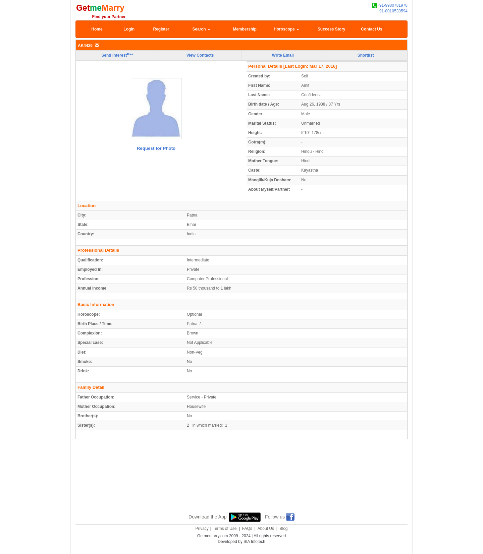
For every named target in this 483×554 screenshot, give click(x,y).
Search (201, 29)
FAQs (247, 528)
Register (161, 29)
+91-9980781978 (390, 5)
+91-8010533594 (392, 11)
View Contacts (200, 55)
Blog (283, 528)
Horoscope (286, 29)
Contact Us (371, 29)
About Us (266, 528)
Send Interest (117, 55)
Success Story (331, 29)
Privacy (201, 528)
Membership (245, 29)
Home (96, 29)
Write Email (283, 55)
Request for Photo (156, 148)
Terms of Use (225, 528)
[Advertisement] (241, 483)
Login (129, 29)
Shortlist (366, 55)
